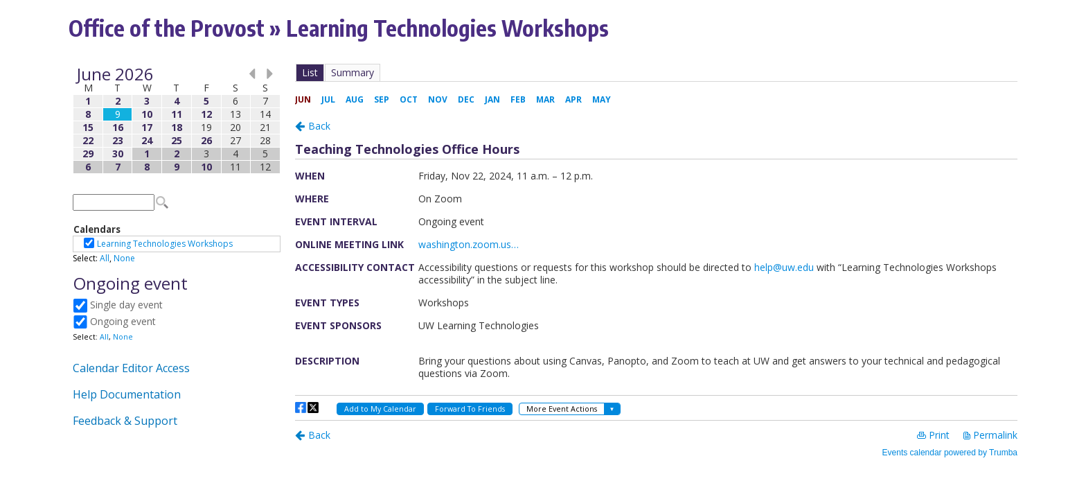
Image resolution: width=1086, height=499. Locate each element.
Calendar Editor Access (131, 368)
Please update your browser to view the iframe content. (177, 120)
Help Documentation (127, 394)
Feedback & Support (125, 420)
